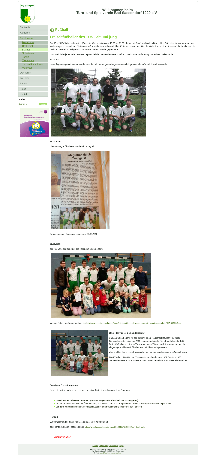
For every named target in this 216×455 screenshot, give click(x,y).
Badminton (28, 42)
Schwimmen (28, 53)
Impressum (103, 446)
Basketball (27, 46)
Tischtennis (28, 60)
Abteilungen (26, 38)
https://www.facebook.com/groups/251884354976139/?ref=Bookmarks (115, 427)
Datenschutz (113, 446)
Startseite (25, 27)
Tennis (25, 57)
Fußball (26, 49)
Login (121, 446)
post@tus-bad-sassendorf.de (110, 453)
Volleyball (27, 67)
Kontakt (24, 94)
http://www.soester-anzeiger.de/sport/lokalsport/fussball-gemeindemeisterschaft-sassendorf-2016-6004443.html (134, 323)
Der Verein (25, 72)
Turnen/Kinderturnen (33, 64)
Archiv (23, 83)
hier (83, 323)
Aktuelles (25, 32)
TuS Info (24, 78)
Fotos (23, 89)
